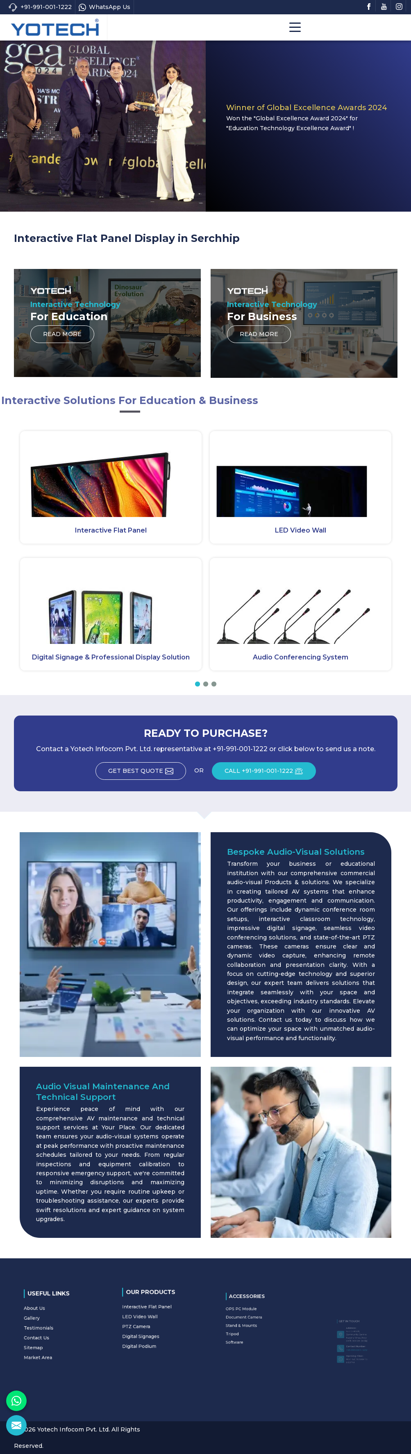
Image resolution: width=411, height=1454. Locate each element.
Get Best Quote (147, 773)
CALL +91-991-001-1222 (270, 773)
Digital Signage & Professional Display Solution (111, 657)
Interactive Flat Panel (111, 530)
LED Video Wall (300, 530)
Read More (62, 336)
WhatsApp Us (104, 7)
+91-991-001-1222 (40, 7)
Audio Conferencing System (300, 657)
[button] (197, 684)
